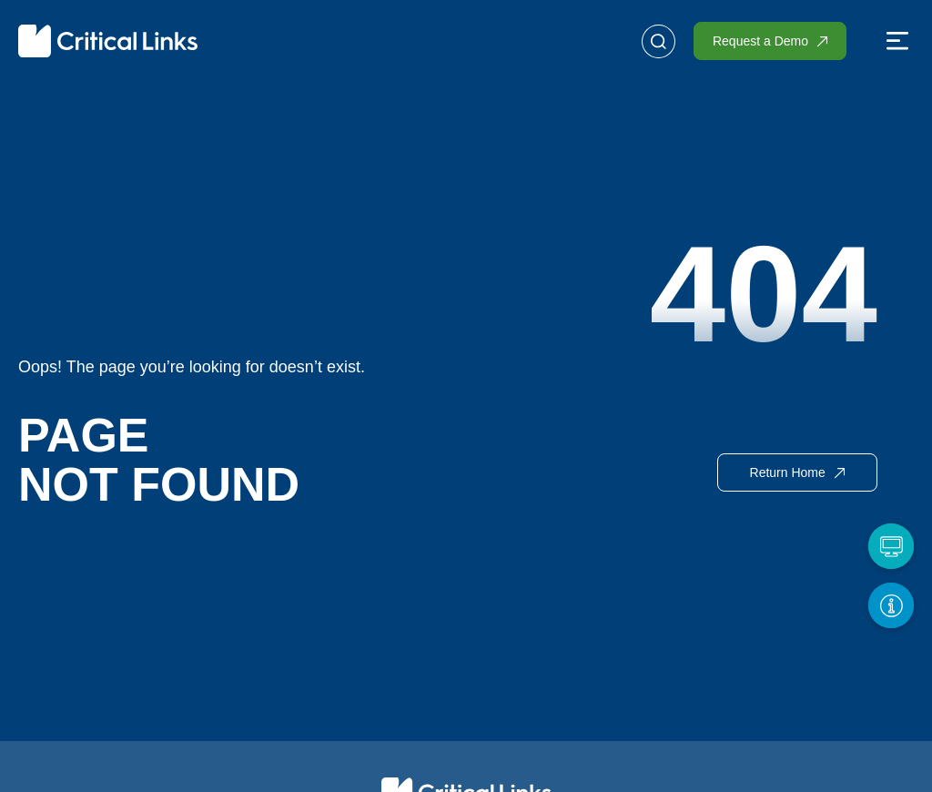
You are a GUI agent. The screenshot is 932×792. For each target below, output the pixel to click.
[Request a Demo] (891, 546)
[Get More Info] (891, 605)
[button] (897, 42)
